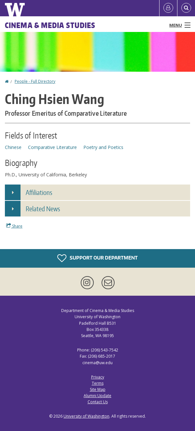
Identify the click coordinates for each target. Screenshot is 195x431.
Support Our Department (97, 258)
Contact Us (98, 402)
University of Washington (86, 416)
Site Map (97, 389)
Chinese (13, 147)
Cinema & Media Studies (50, 25)
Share (14, 226)
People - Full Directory (35, 81)
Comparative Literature (52, 147)
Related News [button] (43, 208)
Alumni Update (97, 395)
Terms (98, 383)
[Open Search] (186, 8)
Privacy (97, 377)
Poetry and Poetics (103, 147)
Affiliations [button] (39, 192)
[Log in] (168, 8)
